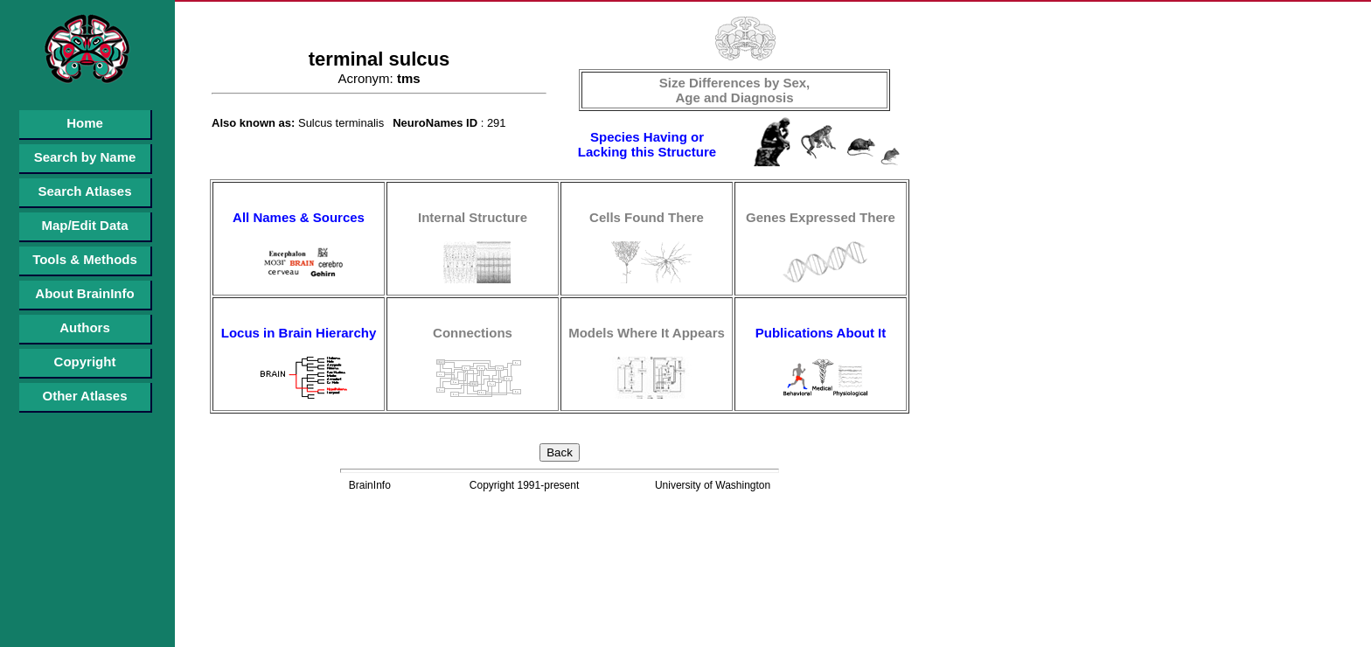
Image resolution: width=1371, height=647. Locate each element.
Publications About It (820, 332)
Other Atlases (85, 395)
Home (84, 122)
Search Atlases (84, 191)
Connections (472, 332)
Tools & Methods (84, 259)
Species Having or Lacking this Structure (647, 144)
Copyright (85, 361)
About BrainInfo (84, 293)
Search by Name (85, 157)
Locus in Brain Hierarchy (299, 332)
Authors (84, 327)
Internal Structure (472, 217)
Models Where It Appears (646, 332)
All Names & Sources (299, 217)
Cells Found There (646, 217)
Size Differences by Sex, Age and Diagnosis (735, 90)
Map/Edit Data (84, 225)
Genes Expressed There (820, 217)
